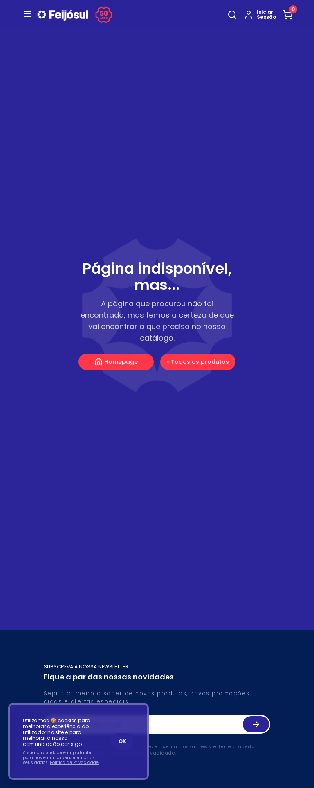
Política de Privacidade (74, 762)
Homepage (116, 362)
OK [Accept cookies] (122, 741)
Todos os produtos (198, 362)
